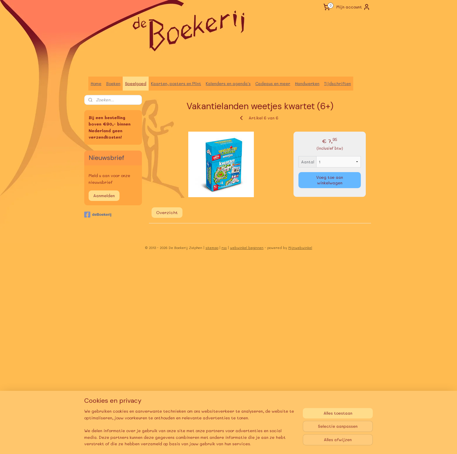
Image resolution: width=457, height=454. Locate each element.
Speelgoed (135, 83)
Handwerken (307, 83)
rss (224, 247)
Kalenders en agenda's (228, 83)
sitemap (211, 247)
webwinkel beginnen (246, 247)
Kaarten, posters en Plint (176, 83)
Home (96, 83)
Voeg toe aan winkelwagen (329, 180)
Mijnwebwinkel (300, 247)
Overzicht (167, 212)
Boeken (113, 83)
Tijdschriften (337, 83)
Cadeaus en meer (272, 83)
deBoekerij (97, 214)
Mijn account (353, 6)
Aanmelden (104, 195)
